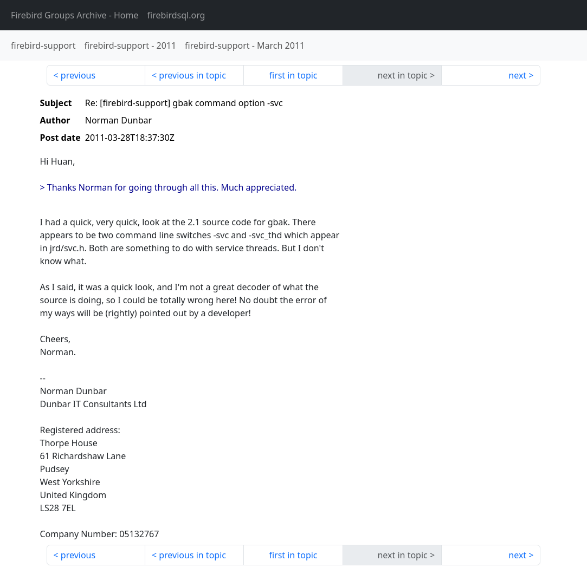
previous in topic (192, 75)
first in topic (293, 75)
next (517, 75)
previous (78, 75)
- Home (75, 15)
